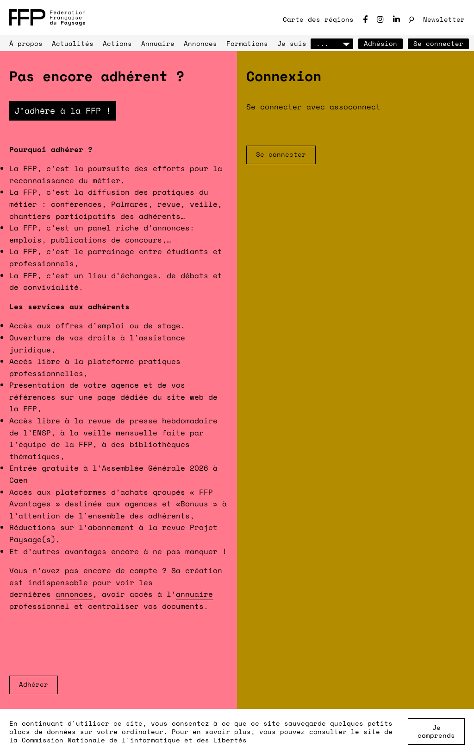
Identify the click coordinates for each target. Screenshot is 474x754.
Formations (247, 43)
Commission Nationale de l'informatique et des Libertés (134, 740)
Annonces (200, 43)
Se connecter (438, 43)
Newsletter (444, 19)
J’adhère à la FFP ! (62, 110)
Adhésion (380, 43)
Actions (117, 43)
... (332, 43)
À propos (26, 43)
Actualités (73, 43)
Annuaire (158, 43)
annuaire (194, 594)
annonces (74, 594)
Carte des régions (318, 19)
